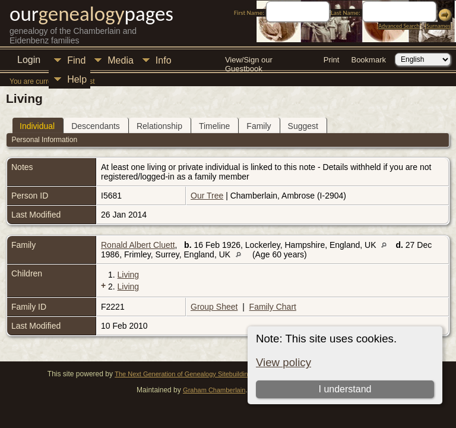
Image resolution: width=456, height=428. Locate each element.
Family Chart (272, 306)
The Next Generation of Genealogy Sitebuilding (183, 373)
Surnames (438, 26)
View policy (283, 362)
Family (258, 126)
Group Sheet (214, 306)
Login (28, 60)
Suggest (303, 126)
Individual (37, 126)
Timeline (214, 126)
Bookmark (368, 59)
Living (129, 274)
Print (332, 59)
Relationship (159, 126)
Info (164, 60)
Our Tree (207, 195)
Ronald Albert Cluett (138, 245)
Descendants (95, 126)
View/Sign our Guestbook (249, 61)
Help (77, 79)
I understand (344, 389)
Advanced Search (398, 26)
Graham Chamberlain (214, 390)
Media (120, 60)
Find (76, 60)
